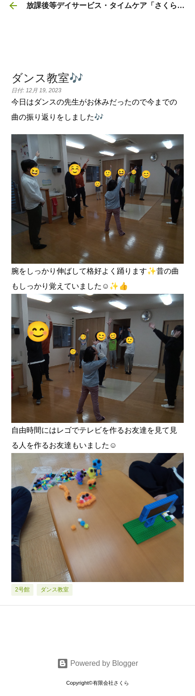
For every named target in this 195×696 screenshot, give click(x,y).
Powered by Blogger (97, 663)
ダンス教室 (55, 589)
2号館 (22, 589)
